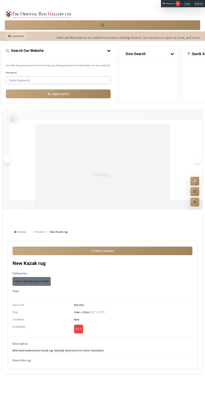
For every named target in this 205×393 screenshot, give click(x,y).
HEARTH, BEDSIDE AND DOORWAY (31, 284)
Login (187, 3)
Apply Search (58, 95)
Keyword (11, 75)
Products (40, 233)
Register (199, 3)
